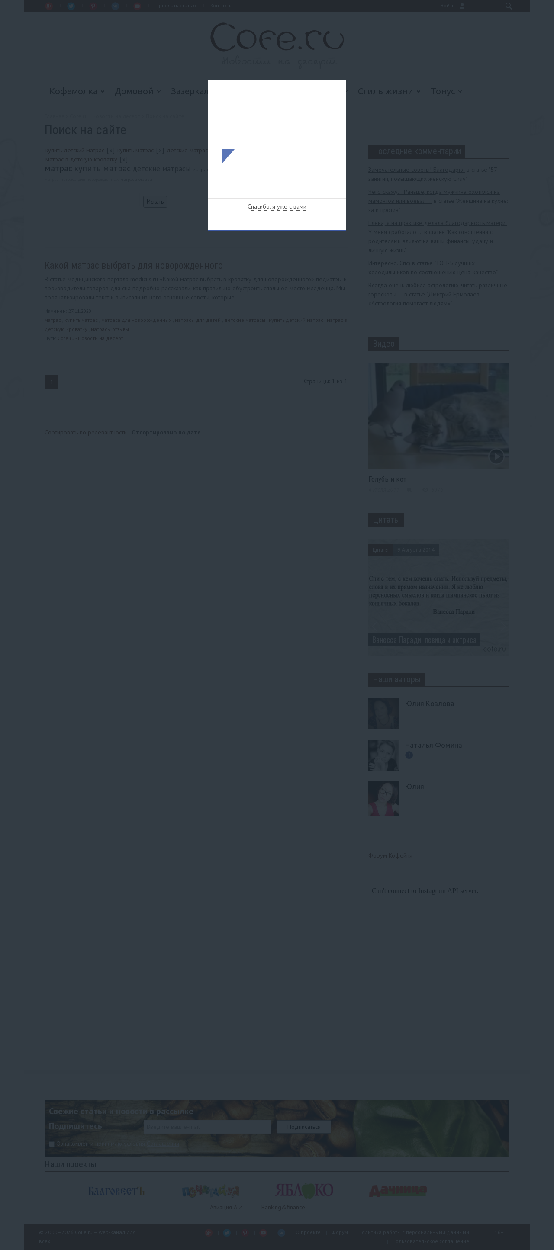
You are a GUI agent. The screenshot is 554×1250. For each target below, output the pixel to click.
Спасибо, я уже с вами (277, 206)
